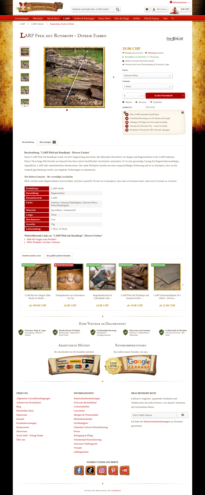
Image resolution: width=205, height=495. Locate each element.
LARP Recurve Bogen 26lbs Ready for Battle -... (38, 296)
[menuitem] (95, 9)
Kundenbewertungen (26, 423)
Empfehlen (156, 102)
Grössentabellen (81, 406)
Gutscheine (79, 410)
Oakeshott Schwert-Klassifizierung (91, 427)
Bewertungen (48, 142)
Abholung (152, 53)
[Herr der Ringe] (122, 18)
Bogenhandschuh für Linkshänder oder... (102, 296)
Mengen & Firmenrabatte (86, 414)
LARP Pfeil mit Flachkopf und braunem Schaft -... (135, 296)
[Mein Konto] (159, 9)
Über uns (20, 439)
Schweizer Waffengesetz (86, 443)
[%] (173, 18)
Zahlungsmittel (81, 452)
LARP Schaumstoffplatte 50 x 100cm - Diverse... (167, 296)
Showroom (21, 431)
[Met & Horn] (53, 18)
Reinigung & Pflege (83, 435)
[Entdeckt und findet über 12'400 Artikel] (95, 9)
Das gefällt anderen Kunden (58, 256)
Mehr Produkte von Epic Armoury (42, 242)
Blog (18, 406)
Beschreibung (28, 142)
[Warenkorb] (180, 9)
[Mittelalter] (38, 18)
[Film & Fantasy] (151, 18)
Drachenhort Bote (25, 410)
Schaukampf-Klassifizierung (88, 439)
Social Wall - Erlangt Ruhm (29, 435)
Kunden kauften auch (31, 256)
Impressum (21, 414)
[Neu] (165, 18)
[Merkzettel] (147, 9)
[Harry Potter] (104, 18)
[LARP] (66, 18)
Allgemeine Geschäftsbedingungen (33, 398)
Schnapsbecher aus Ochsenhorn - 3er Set (70, 296)
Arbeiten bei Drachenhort (28, 402)
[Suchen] (117, 9)
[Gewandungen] (22, 18)
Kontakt (20, 419)
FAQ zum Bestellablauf (85, 402)
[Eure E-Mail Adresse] (154, 415)
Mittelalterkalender (83, 419)
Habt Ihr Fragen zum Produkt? (40, 239)
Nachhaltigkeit (81, 423)
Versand (128, 53)
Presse (77, 431)
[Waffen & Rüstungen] (84, 18)
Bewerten (141, 102)
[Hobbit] (136, 18)
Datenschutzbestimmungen (87, 398)
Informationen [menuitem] (178, 2)
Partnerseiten (22, 427)
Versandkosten (116, 491)
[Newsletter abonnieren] (182, 415)
